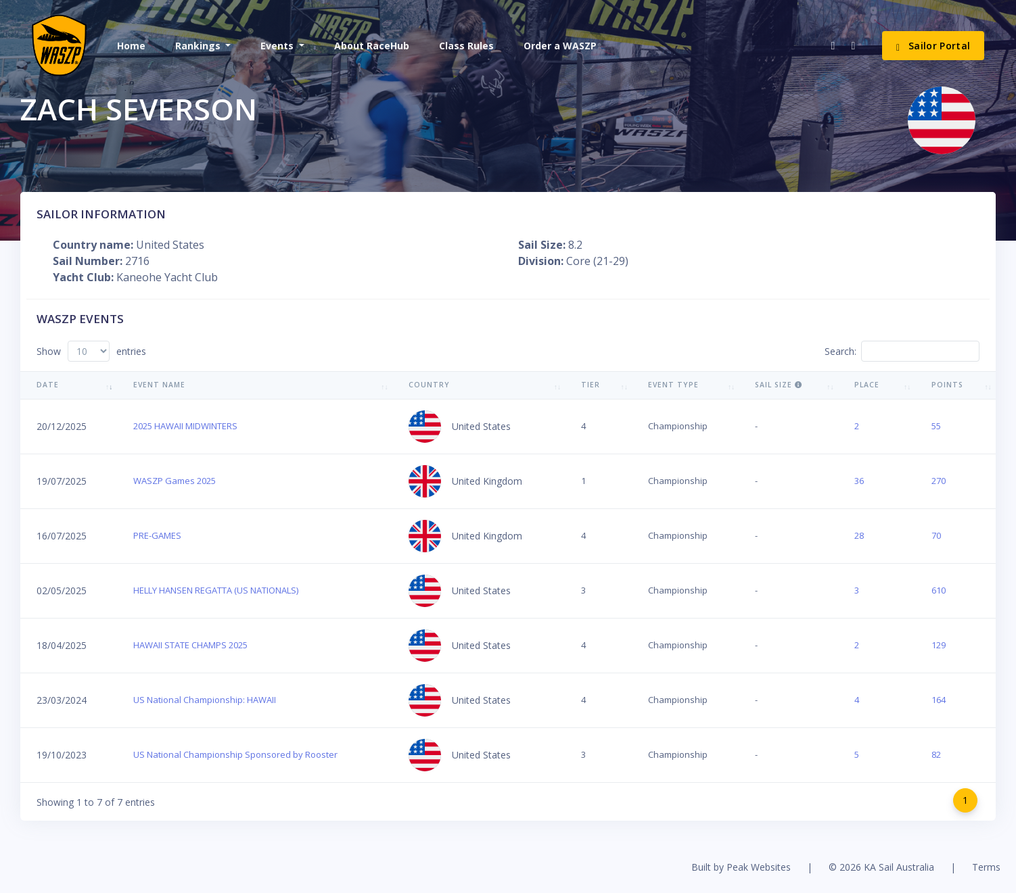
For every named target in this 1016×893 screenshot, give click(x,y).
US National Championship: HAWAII (204, 700)
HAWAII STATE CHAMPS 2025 (190, 645)
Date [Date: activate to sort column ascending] (48, 384)
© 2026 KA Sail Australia (881, 867)
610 (938, 590)
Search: (902, 351)
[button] (202, 46)
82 (936, 754)
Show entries (91, 351)
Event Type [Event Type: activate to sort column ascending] (673, 384)
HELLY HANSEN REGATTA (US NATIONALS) (215, 590)
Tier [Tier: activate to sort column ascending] (590, 384)
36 (859, 481)
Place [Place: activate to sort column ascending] (866, 384)
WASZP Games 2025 (174, 481)
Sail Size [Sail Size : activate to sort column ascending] (778, 384)
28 (859, 535)
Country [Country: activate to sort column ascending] (429, 384)
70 (936, 535)
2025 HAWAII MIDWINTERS (185, 426)
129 (938, 645)
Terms (986, 867)
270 (938, 481)
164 (938, 700)
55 (936, 426)
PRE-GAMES (157, 535)
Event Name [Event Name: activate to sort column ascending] (159, 384)
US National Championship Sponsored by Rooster (235, 754)
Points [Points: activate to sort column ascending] (947, 384)
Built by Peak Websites (741, 867)
